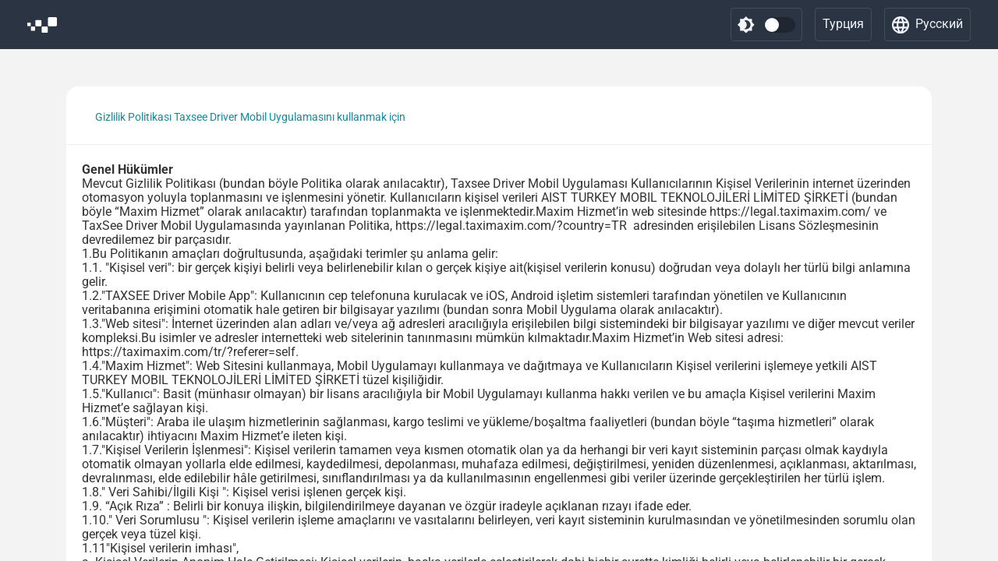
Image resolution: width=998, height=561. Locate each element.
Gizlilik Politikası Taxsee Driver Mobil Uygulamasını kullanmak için (250, 117)
